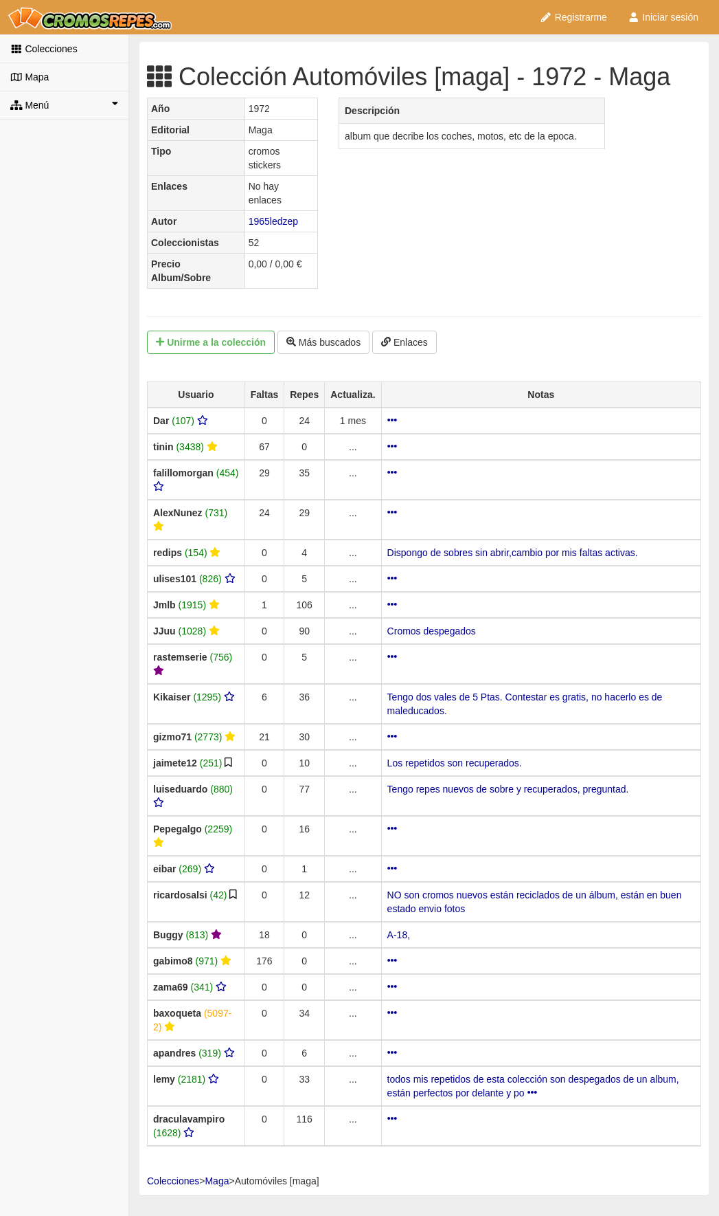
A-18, (398, 934)
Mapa (29, 76)
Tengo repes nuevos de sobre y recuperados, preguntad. (508, 789)
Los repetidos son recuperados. (454, 763)
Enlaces (404, 342)
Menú (64, 104)
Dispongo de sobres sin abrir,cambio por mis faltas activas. (512, 552)
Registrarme (573, 17)
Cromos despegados (431, 631)
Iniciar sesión (663, 17)
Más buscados (323, 342)
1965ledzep (273, 221)
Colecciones (44, 48)
